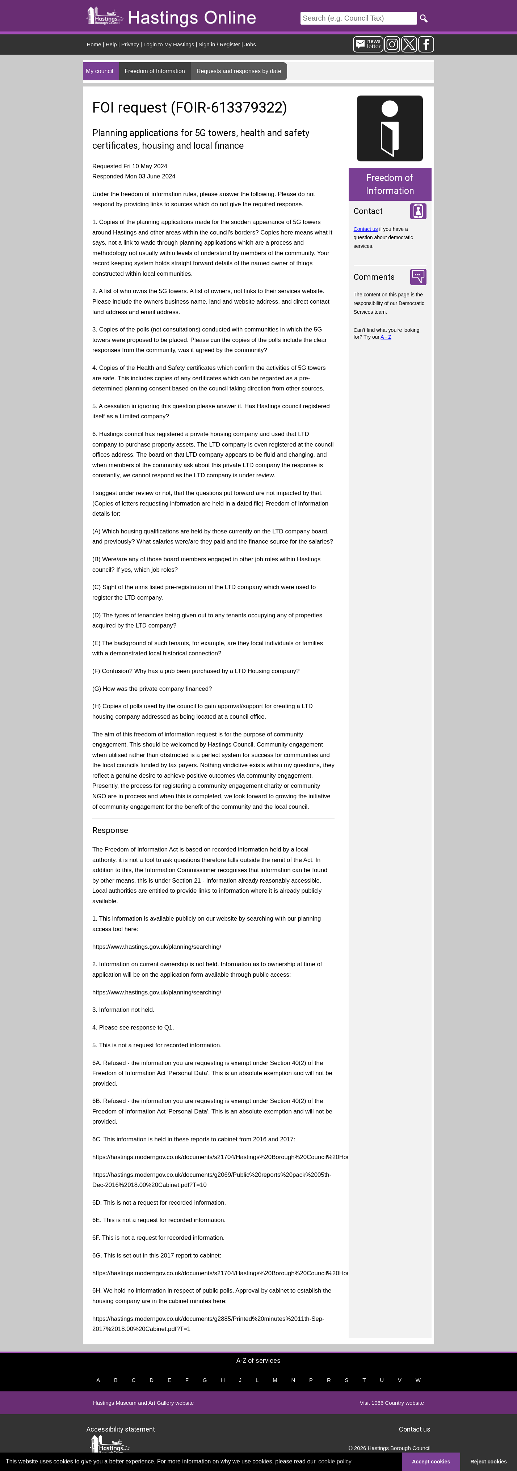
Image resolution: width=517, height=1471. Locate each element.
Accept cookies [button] (431, 1461)
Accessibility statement (121, 1429)
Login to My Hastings (168, 44)
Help (111, 44)
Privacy (130, 44)
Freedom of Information (155, 71)
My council (99, 71)
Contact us (366, 229)
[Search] (358, 18)
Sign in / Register (219, 44)
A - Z (386, 337)
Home (94, 44)
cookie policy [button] (335, 1461)
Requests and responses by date (239, 71)
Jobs (250, 44)
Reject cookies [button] (488, 1461)
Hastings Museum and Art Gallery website (143, 1403)
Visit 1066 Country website (392, 1403)
